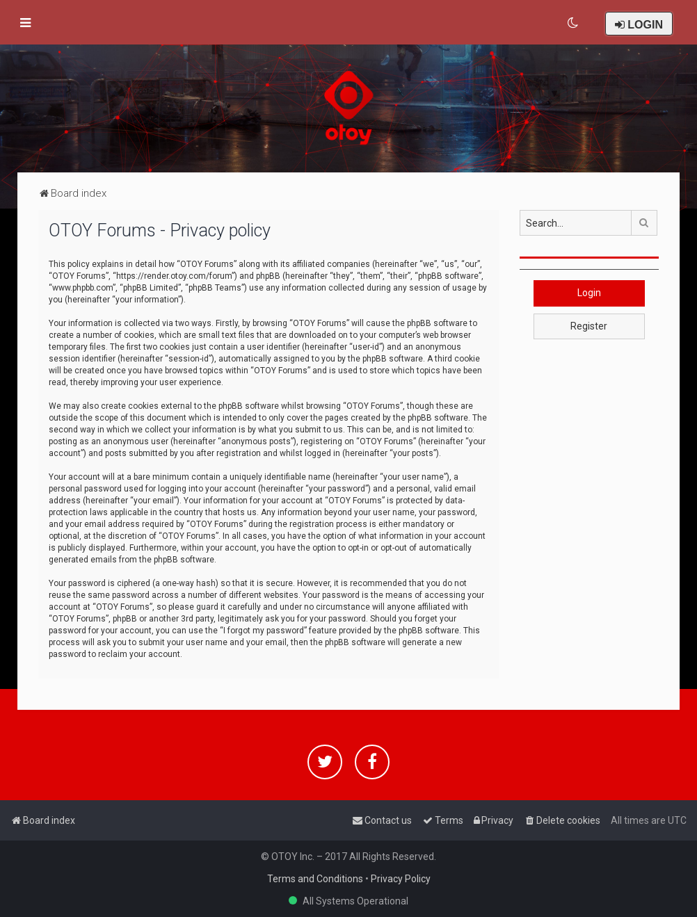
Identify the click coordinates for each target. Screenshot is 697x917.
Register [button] (588, 326)
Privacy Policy (401, 878)
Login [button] (589, 292)
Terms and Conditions (315, 878)
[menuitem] (573, 23)
